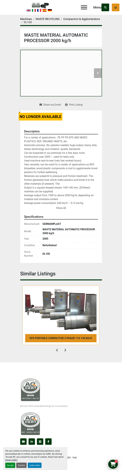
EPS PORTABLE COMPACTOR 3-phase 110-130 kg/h (61, 338)
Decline (21, 465)
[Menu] (84, 7)
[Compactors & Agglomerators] (81, 19)
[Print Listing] (74, 105)
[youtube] (23, 441)
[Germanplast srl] (30, 389)
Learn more (34, 465)
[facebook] (48, 441)
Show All (61, 208)
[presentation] (57, 350)
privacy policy (11, 460)
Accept (10, 465)
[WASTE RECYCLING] (48, 19)
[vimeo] (40, 441)
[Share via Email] (50, 105)
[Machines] (26, 19)
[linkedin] (32, 441)
